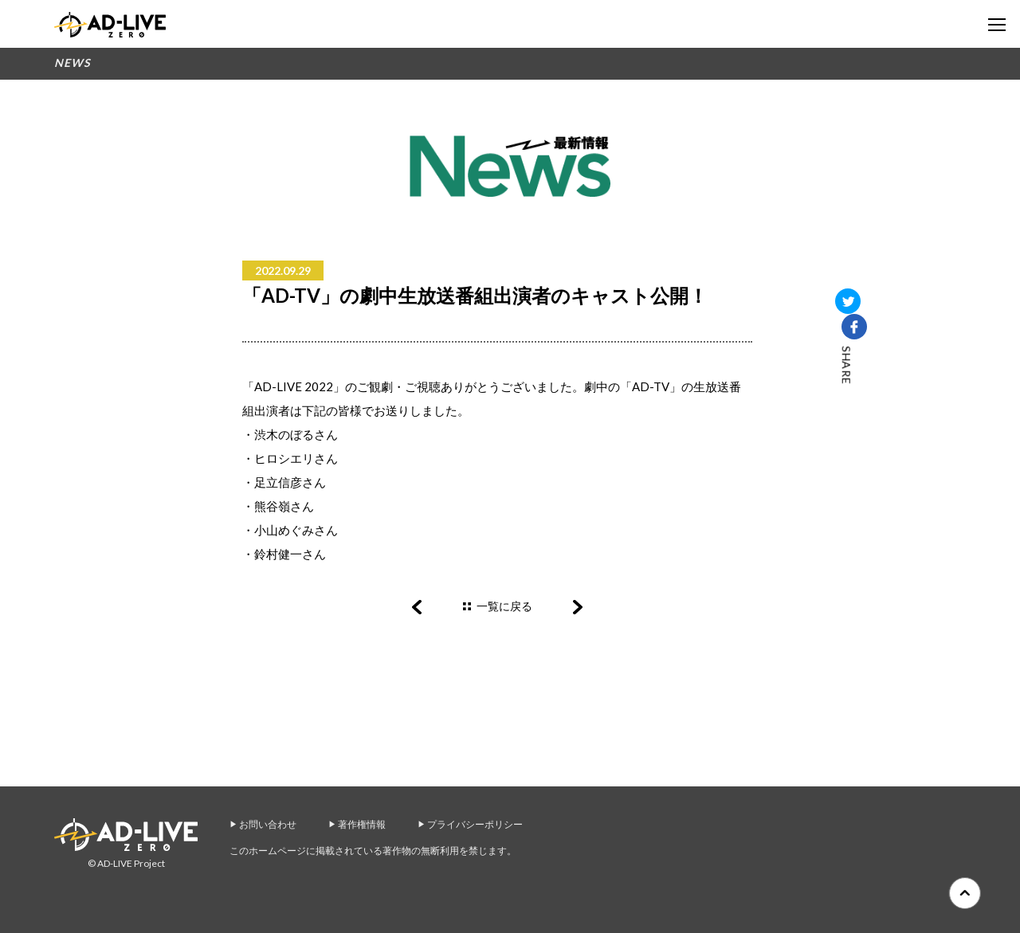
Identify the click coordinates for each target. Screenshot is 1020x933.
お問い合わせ (267, 824)
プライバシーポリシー (475, 824)
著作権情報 (362, 824)
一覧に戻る (504, 606)
